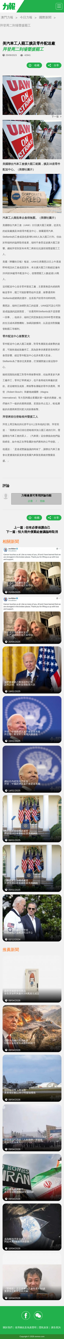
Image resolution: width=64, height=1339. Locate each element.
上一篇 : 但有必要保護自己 (32, 527)
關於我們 (7, 1327)
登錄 (42, 500)
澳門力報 (7, 17)
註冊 (30, 500)
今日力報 (26, 17)
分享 (56, 65)
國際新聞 (45, 17)
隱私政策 (43, 1327)
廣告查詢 (56, 1327)
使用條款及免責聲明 (26, 1327)
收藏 (36, 65)
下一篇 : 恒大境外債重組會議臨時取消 (32, 532)
